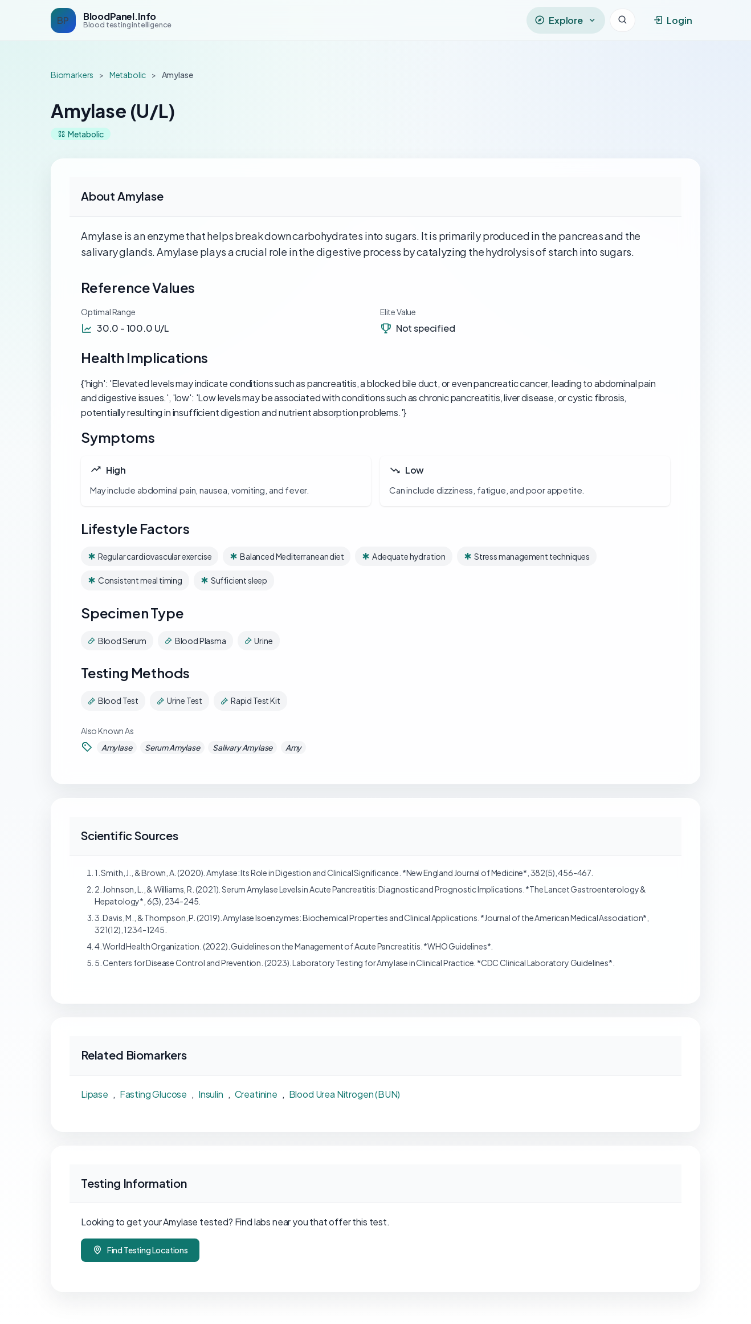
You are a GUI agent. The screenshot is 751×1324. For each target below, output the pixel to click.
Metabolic (127, 75)
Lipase (94, 1094)
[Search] (622, 20)
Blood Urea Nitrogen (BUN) (345, 1094)
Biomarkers (72, 75)
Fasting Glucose (153, 1094)
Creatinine (256, 1094)
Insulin (210, 1094)
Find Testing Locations (140, 1250)
